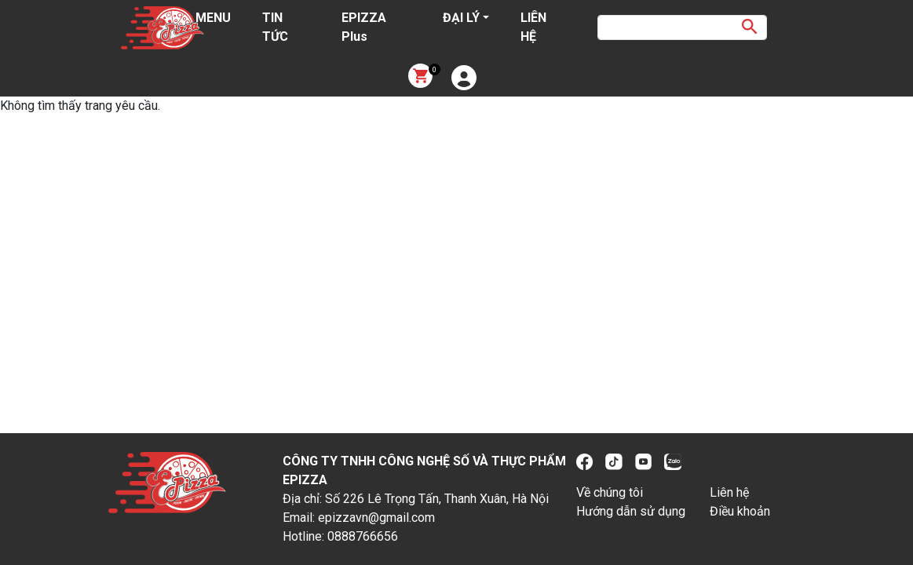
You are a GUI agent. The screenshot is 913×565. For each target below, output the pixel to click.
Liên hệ (729, 492)
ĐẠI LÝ (461, 17)
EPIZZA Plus (363, 27)
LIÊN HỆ (533, 27)
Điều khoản (740, 511)
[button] (464, 78)
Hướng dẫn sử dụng (630, 511)
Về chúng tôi (609, 492)
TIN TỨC (275, 27)
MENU (213, 17)
